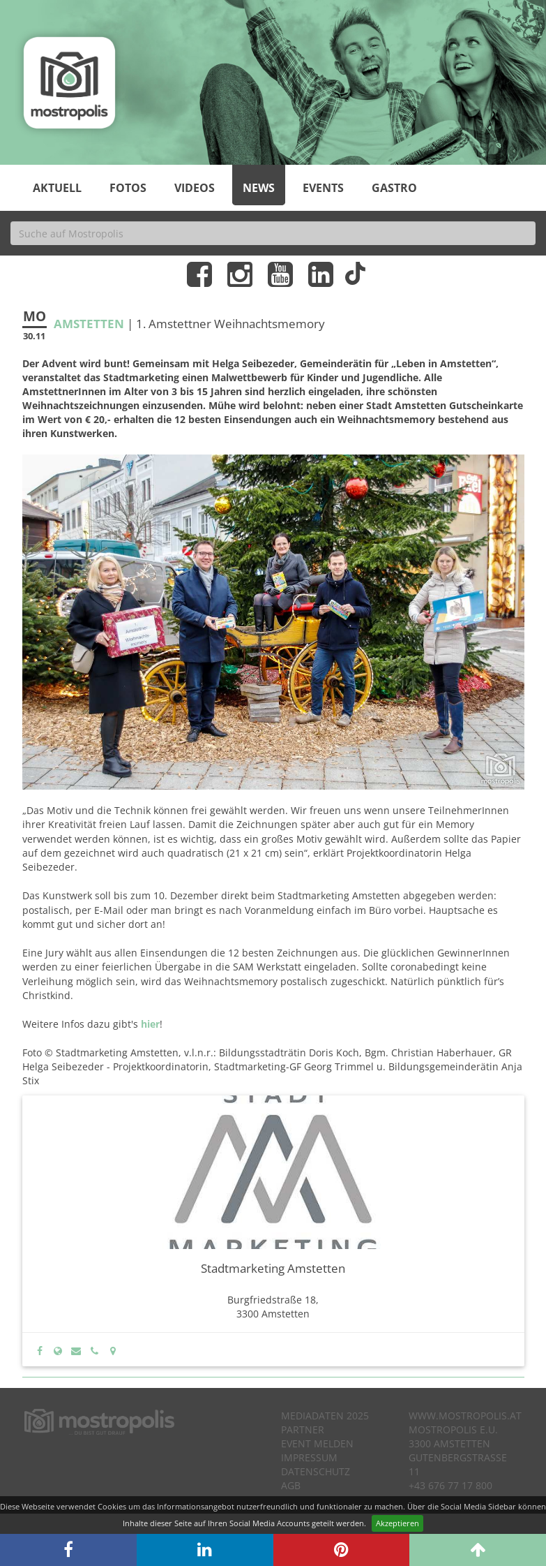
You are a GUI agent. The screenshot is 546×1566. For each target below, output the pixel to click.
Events (323, 187)
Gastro (394, 187)
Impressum (309, 1457)
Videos (194, 187)
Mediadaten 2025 (325, 1415)
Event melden (317, 1443)
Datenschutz (315, 1471)
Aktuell (57, 187)
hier (150, 1024)
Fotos (127, 187)
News (259, 187)
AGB (291, 1485)
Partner (302, 1429)
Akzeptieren (397, 1523)
